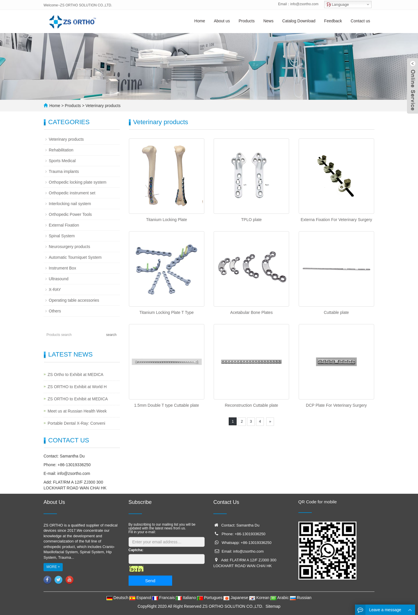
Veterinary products (102, 105)
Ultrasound (59, 278)
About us (222, 21)
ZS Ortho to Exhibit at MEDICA (75, 374)
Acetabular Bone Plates (251, 312)
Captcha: (136, 550)
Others (55, 311)
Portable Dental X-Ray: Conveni (76, 423)
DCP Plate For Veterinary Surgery (336, 405)
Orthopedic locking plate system (77, 182)
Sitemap (273, 606)
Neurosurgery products (69, 246)
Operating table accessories (74, 300)
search (111, 335)
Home (199, 21)
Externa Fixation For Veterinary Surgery (336, 219)
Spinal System (62, 236)
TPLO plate (251, 219)
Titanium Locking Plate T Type (166, 312)
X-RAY (55, 289)
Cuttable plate (336, 312)
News (268, 21)
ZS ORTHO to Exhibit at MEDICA (78, 399)
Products (247, 21)
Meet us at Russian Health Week (77, 411)
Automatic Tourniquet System (75, 257)
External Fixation (64, 225)
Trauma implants (64, 171)
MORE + (53, 567)
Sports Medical (62, 160)
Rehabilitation (61, 150)
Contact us (360, 21)
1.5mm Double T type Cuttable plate (166, 405)
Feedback (333, 21)
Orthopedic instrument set (72, 193)
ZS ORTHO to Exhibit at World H (77, 386)
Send (150, 580)
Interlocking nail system (70, 203)
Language (337, 4)
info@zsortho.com (304, 4)
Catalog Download (298, 21)
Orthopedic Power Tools (70, 214)
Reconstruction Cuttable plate (251, 405)
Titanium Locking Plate (166, 219)
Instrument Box (62, 268)
